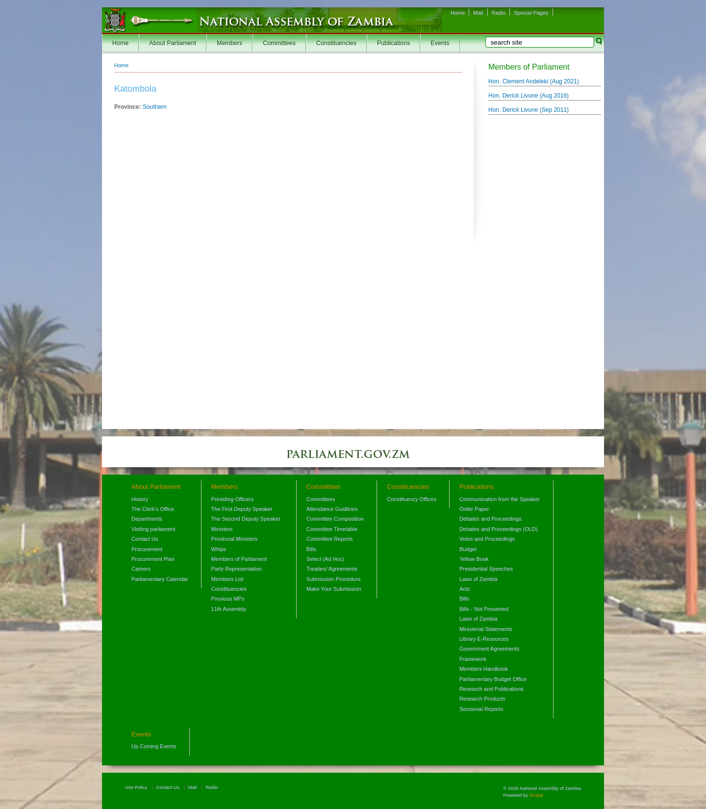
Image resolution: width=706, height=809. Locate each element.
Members (229, 43)
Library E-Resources (483, 639)
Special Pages (531, 13)
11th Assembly (229, 609)
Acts (464, 589)
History (139, 499)
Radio (499, 13)
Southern (155, 106)
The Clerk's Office (152, 509)
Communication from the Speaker (499, 499)
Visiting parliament (153, 529)
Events (439, 43)
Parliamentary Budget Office (493, 679)
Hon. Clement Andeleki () (533, 81)
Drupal (536, 795)
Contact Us (144, 539)
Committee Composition (335, 519)
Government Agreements (489, 649)
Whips (219, 549)
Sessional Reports (481, 709)
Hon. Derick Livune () (528, 95)
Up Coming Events (153, 746)
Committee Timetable (331, 529)
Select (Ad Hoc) (325, 559)
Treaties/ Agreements (331, 569)
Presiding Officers (232, 499)
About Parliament (172, 43)
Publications (393, 43)
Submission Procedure (333, 579)
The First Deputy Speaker (242, 509)
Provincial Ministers (234, 539)
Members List (227, 579)
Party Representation (236, 569)
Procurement (146, 549)
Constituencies (336, 43)
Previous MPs (228, 599)
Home (458, 13)
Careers (141, 569)
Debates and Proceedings (490, 519)
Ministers (222, 529)
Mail (478, 13)
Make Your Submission (333, 589)
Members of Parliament (239, 559)
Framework (472, 659)
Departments (146, 519)
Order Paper (474, 509)
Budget (468, 549)
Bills (311, 549)
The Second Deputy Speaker (245, 519)
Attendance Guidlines (332, 509)
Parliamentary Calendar (159, 579)
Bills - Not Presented (483, 609)
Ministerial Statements (485, 629)
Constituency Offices (411, 499)
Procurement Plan (153, 559)
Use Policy (136, 787)
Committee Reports (329, 539)
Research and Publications (491, 689)
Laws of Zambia (478, 579)
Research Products (482, 699)
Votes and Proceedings (487, 539)
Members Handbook (483, 669)
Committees (279, 43)
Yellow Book (474, 559)
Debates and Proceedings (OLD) (498, 529)
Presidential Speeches (486, 569)
